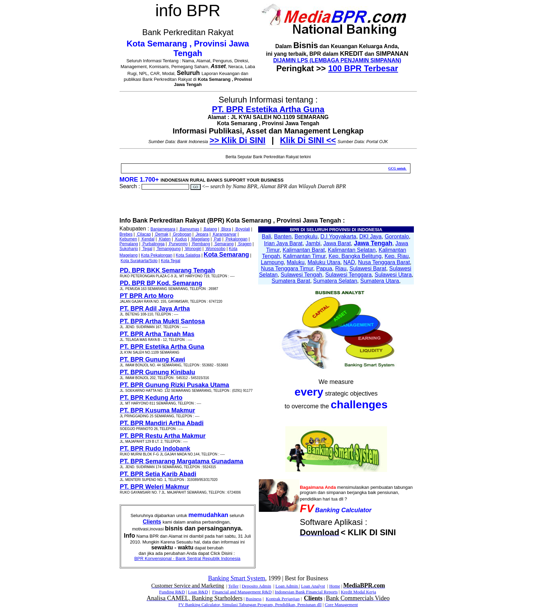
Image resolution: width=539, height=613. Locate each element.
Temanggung (168, 248)
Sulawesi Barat (368, 268)
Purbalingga (152, 243)
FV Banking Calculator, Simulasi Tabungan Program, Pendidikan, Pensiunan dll (250, 604)
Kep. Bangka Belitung (355, 256)
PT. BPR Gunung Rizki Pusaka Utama (174, 384)
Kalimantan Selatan (352, 250)
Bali (266, 236)
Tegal (146, 248)
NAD (349, 262)
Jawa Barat (337, 243)
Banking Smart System (236, 578)
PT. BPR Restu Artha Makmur (163, 435)
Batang (209, 229)
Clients (152, 522)
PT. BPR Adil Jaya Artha (155, 308)
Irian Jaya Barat (283, 243)
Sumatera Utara (379, 281)
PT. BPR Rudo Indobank (155, 448)
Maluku (296, 262)
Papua (324, 268)
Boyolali (242, 229)
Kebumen (128, 239)
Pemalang (129, 243)
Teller (233, 586)
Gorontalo (397, 236)
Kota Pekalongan (156, 255)
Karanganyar (224, 234)
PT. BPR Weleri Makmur (154, 486)
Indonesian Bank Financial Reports (306, 591)
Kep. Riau (397, 256)
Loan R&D (198, 591)
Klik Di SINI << (308, 140)
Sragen (244, 243)
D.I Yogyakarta (338, 236)
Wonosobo (215, 248)
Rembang (200, 243)
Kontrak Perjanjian (283, 598)
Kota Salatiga (188, 255)
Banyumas (189, 229)
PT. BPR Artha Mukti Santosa (162, 321)
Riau (340, 268)
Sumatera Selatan (335, 281)
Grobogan (181, 234)
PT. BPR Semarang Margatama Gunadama (181, 461)
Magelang (199, 239)
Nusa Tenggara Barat (384, 262)
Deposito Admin (256, 586)
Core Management (341, 604)
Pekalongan (236, 239)
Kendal (148, 239)
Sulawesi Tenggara (348, 275)
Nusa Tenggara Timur (287, 268)
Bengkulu (306, 236)
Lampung (272, 262)
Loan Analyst (313, 586)
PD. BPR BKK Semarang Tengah (167, 270)
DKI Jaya (370, 236)
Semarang (223, 243)
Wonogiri (192, 248)
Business (254, 598)
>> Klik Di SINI (238, 140)
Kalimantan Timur (304, 256)
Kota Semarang (226, 254)
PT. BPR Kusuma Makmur (157, 410)
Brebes (126, 234)
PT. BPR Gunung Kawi (152, 359)
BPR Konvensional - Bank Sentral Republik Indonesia (187, 558)
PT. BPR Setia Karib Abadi (158, 474)
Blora (225, 229)
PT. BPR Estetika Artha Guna (268, 109)
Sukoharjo (129, 248)
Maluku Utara (324, 262)
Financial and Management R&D (242, 591)
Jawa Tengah (373, 243)
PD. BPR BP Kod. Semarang (161, 283)
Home (334, 586)
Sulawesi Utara (393, 275)
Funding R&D (172, 591)
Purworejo (178, 243)
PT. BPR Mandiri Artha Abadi (162, 423)
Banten (283, 236)
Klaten (164, 239)
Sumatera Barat (291, 281)
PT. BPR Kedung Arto (151, 397)
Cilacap (143, 234)
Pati (217, 239)
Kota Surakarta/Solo (139, 260)
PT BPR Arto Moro (147, 295)
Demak (161, 234)
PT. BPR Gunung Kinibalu (157, 372)
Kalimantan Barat (304, 250)
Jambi (313, 243)
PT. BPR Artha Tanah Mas (157, 334)
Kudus (180, 239)
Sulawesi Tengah (301, 275)
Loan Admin (287, 586)
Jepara (201, 234)
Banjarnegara (163, 229)
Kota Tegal (170, 260)
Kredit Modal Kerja (358, 591)
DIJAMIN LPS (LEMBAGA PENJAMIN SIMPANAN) (337, 60)
